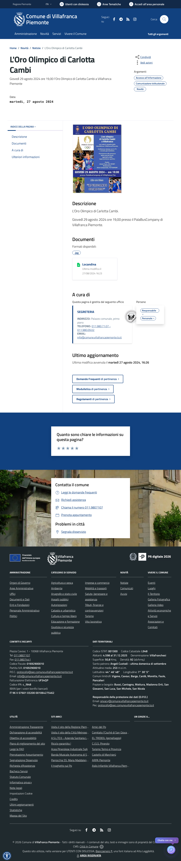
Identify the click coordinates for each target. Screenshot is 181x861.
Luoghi (151, 588)
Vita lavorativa (93, 621)
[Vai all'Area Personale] (146, 4)
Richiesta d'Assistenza (22, 766)
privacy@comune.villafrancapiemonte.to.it (124, 701)
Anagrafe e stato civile (64, 594)
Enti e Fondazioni (19, 605)
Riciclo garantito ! (61, 743)
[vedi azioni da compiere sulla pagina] (143, 62)
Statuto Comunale (20, 777)
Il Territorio (154, 594)
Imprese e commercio (97, 583)
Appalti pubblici (59, 599)
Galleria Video (155, 605)
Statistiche (16, 810)
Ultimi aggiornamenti (22, 804)
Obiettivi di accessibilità (23, 738)
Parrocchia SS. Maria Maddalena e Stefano (75, 760)
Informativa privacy (21, 782)
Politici (13, 616)
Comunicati (126, 588)
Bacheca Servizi (19, 771)
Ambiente (56, 588)
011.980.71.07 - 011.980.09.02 (94, 328)
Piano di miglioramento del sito (27, 743)
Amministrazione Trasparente (26, 727)
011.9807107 (22, 655)
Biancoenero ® (104, 851)
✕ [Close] (175, 840)
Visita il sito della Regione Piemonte (71, 727)
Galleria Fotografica (159, 599)
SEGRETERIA (85, 311)
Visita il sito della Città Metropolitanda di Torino (78, 732)
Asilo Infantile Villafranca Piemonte (112, 766)
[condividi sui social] (143, 57)
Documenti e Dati (20, 599)
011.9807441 (23, 659)
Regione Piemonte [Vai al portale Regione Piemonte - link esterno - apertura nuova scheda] (22, 4)
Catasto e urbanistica (63, 610)
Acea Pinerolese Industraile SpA (69, 749)
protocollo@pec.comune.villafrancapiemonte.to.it (45, 672)
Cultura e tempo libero (64, 616)
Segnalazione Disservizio (24, 760)
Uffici (12, 594)
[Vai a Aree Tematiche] (109, 4)
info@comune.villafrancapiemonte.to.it (99, 337)
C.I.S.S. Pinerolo (100, 743)
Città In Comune (89, 846)
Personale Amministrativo (24, 610)
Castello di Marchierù (104, 755)
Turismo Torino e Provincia (106, 749)
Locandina (89, 264)
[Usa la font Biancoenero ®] (74, 4)
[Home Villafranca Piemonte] (57, 19)
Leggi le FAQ (17, 749)
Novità (24, 48)
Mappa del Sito (18, 816)
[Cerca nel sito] (164, 19)
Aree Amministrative (21, 588)
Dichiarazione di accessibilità (26, 732)
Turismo (89, 616)
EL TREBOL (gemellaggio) (106, 738)
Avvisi (123, 594)
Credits (14, 799)
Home (13, 48)
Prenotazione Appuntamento (26, 755)
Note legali (16, 788)
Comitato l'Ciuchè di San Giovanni (111, 732)
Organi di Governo (20, 583)
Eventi (151, 583)
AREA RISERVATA (88, 855)
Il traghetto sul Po (61, 766)
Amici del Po (99, 727)
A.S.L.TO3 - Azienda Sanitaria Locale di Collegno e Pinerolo (84, 738)
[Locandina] (79, 264)
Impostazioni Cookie (21, 793)
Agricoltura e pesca (62, 583)
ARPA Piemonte (101, 760)
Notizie (36, 48)
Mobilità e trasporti (96, 588)
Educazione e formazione (65, 621)
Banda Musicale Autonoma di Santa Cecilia (75, 755)
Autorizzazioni (59, 605)
